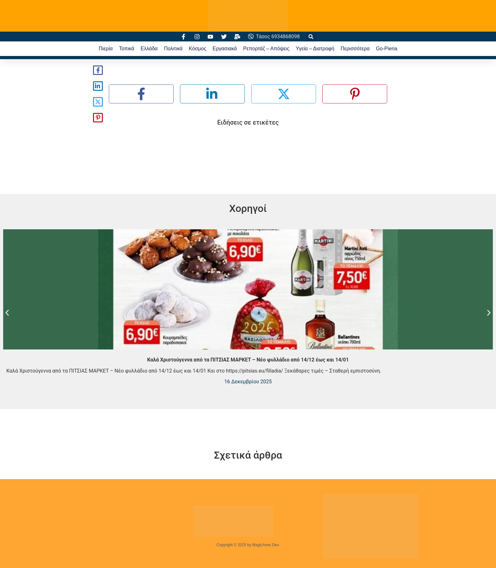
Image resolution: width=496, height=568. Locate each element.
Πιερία (106, 48)
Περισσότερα (355, 48)
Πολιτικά (173, 48)
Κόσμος (197, 48)
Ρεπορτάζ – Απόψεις (266, 48)
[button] (311, 36)
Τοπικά (126, 48)
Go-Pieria (386, 48)
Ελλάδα (149, 48)
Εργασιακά (225, 48)
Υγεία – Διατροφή (315, 48)
